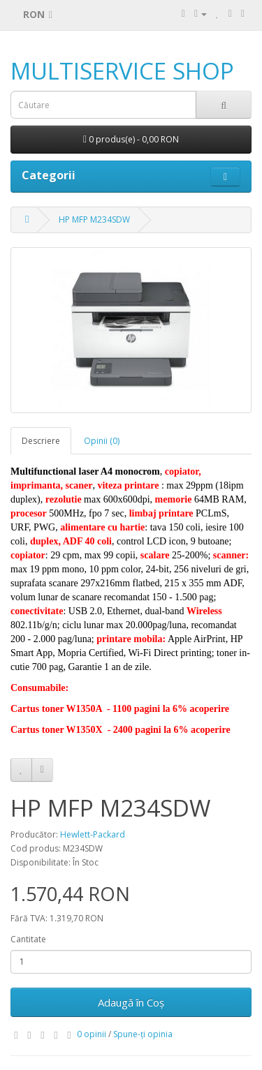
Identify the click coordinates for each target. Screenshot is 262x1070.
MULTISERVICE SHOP (122, 71)
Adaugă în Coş (131, 1002)
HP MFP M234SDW (94, 219)
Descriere (41, 441)
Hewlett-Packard (92, 834)
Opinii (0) (101, 441)
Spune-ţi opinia (143, 1034)
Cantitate (28, 939)
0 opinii (91, 1034)
